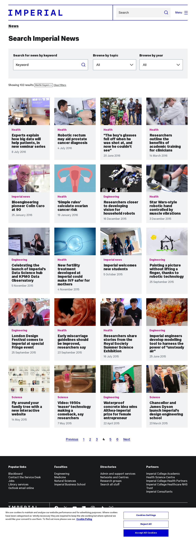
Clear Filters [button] (60, 85)
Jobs (11, 481)
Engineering (61, 473)
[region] (98, 524)
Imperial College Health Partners (166, 481)
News (13, 26)
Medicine (60, 477)
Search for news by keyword (35, 55)
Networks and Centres (114, 477)
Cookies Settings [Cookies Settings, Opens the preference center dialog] (146, 515)
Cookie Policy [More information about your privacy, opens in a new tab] (84, 519)
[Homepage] (60, 12)
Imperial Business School (69, 484)
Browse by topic (105, 55)
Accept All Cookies (146, 532)
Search (83, 65)
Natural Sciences (65, 481)
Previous (72, 439)
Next (126, 439)
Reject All (145, 524)
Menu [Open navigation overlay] (181, 12)
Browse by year (151, 55)
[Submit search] (165, 12)
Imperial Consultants (159, 491)
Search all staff (110, 484)
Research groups (110, 481)
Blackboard (15, 473)
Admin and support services (117, 473)
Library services (18, 484)
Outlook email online (21, 488)
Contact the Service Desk (24, 477)
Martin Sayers (43, 85)
